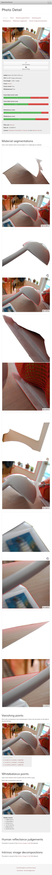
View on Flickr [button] (26, 68)
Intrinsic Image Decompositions (38, 21)
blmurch (12, 125)
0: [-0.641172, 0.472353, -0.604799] (13, 760)
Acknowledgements (29, 870)
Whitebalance (7, 21)
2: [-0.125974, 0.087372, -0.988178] (13, 765)
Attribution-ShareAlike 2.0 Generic (18, 130)
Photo (12, 18)
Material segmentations (23, 18)
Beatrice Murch (37, 130)
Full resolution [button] (26, 63)
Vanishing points (36, 18)
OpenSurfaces (6, 2)
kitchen (10, 83)
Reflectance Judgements (20, 21)
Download (20, 870)
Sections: (5, 18)
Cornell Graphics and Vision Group (26, 868)
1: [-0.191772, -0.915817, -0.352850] (13, 762)
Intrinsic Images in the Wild (25, 843)
